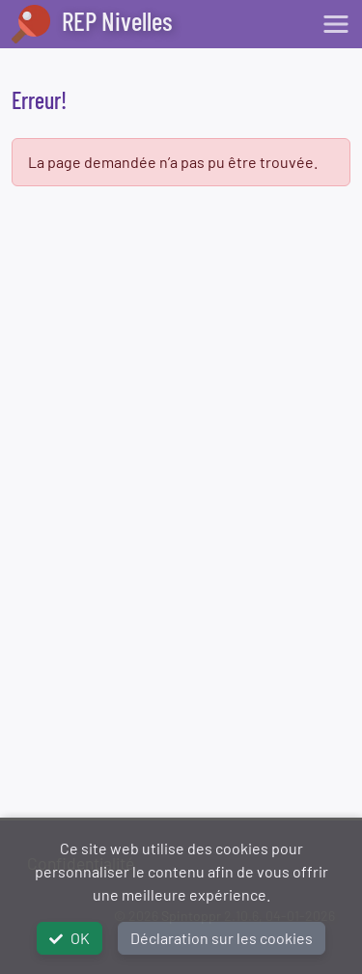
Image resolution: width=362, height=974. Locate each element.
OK (69, 938)
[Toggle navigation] (335, 24)
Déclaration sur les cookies (221, 938)
